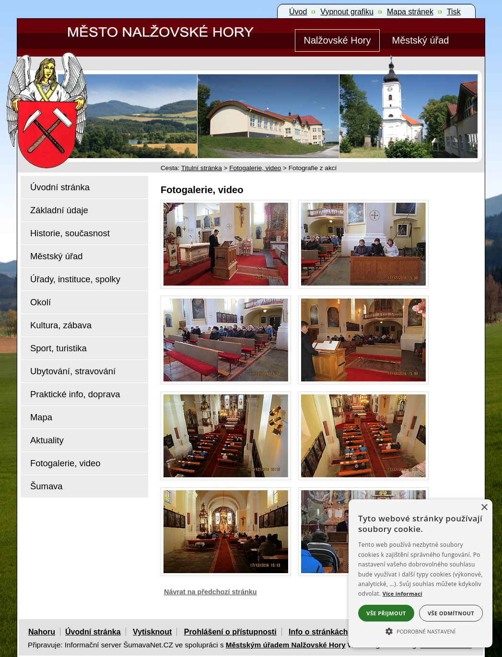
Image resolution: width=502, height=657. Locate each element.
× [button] (484, 507)
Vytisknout (152, 632)
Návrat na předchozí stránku (210, 592)
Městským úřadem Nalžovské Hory (286, 645)
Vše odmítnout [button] (451, 613)
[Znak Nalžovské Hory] (74, 97)
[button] (420, 630)
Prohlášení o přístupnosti (230, 632)
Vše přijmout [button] (386, 613)
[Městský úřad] (420, 40)
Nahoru (41, 632)
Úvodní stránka (93, 632)
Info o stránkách (318, 632)
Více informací (402, 593)
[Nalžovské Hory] (337, 40)
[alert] (420, 573)
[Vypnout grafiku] (346, 12)
